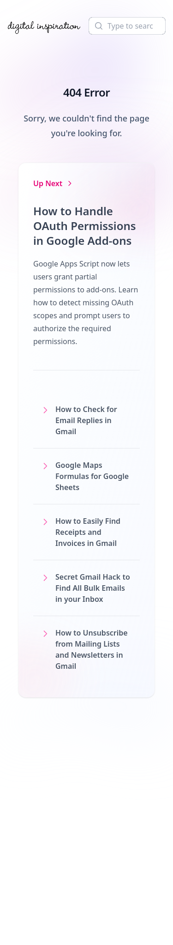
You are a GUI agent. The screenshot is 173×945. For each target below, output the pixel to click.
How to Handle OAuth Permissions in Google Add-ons (84, 225)
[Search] (127, 26)
